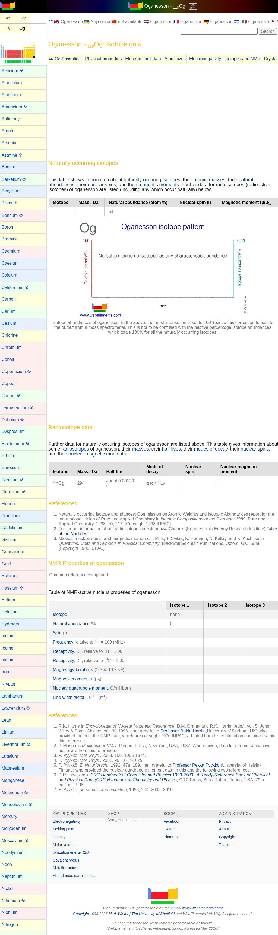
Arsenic (11, 142)
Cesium (11, 323)
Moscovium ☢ (17, 840)
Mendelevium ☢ (19, 804)
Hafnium (12, 575)
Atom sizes (177, 58)
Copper (11, 383)
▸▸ (53, 20)
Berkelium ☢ (16, 179)
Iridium (10, 660)
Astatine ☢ (14, 155)
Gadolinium (15, 527)
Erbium (11, 455)
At (10, 18)
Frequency (65, 642)
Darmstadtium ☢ (20, 407)
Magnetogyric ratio (73, 669)
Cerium (11, 311)
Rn (26, 18)
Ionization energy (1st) (74, 852)
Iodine (10, 648)
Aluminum (13, 94)
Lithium (11, 732)
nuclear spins (104, 184)
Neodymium (15, 852)
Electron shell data (145, 58)
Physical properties (105, 58)
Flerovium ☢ (16, 492)
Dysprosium (15, 431)
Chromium (14, 347)
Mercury (12, 816)
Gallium (11, 539)
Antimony (13, 119)
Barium (11, 167)
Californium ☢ (17, 287)
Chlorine (12, 335)
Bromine (12, 239)
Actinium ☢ (15, 71)
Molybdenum (16, 828)
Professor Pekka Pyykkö (198, 765)
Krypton (11, 684)
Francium (13, 515)
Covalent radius (68, 860)
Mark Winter (119, 914)
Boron (9, 227)
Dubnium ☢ (15, 419)
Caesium (12, 263)
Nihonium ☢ (15, 900)
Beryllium (13, 191)
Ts (10, 28)
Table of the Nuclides (81, 533)
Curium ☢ (13, 395)
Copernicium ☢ (18, 371)
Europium (13, 467)
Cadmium (13, 251)
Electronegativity (207, 58)
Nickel (10, 888)
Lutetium (12, 756)
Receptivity (65, 651)
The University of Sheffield (155, 914)
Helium (10, 599)
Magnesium (15, 768)
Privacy (226, 821)
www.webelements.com (203, 908)
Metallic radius (67, 868)
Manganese (15, 780)
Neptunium (14, 876)
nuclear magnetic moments (113, 454)
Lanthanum (15, 696)
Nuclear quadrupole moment (82, 688)
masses (156, 449)
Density (61, 837)
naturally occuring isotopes (154, 179)
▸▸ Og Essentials (68, 59)
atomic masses (212, 179)
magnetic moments (161, 184)
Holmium (12, 612)
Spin (59, 633)
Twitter (170, 829)
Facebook (173, 821)
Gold (8, 563)
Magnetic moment (72, 679)
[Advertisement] (164, 113)
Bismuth (12, 203)
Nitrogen (12, 924)
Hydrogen (13, 624)
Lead (9, 720)
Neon (9, 864)
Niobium (12, 912)
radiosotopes (91, 449)
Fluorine (12, 503)
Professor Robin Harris (185, 731)
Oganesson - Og (166, 6)
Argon (9, 130)
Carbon (11, 299)
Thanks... (227, 845)
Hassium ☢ (15, 588)
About (225, 829)
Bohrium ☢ (14, 215)
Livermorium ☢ (18, 744)
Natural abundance (74, 623)
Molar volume (66, 845)
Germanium (15, 552)
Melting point (66, 829)
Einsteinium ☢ (17, 443)
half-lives (187, 449)
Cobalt (10, 359)
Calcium (12, 275)
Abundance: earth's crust (76, 875)
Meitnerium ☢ (17, 792)
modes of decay (226, 449)
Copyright (228, 837)
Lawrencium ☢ (18, 708)
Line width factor (71, 697)
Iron (7, 672)
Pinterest (172, 837)
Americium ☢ (16, 107)
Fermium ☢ (15, 480)
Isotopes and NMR (245, 58)
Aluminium (14, 83)
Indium (10, 636)
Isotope (62, 614)
